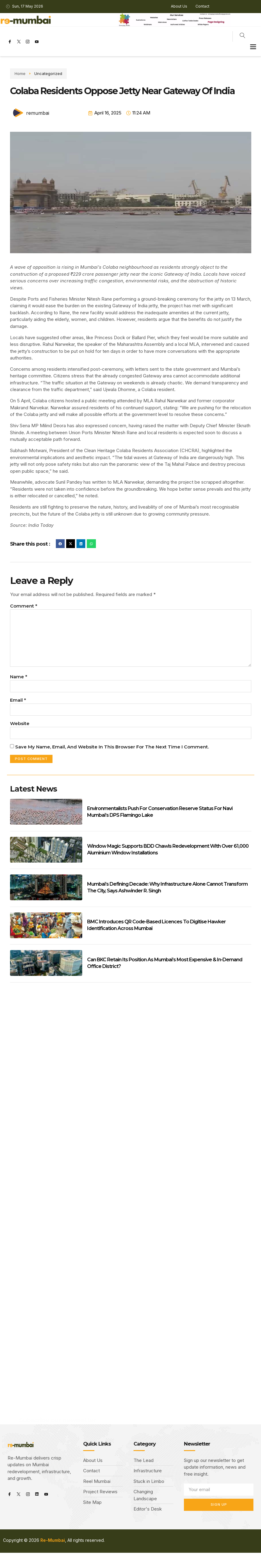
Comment (23, 606)
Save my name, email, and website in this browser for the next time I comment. (112, 750)
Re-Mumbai (52, 1544)
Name (18, 679)
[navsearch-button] (242, 36)
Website (19, 727)
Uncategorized (42, 73)
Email (18, 703)
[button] (253, 47)
